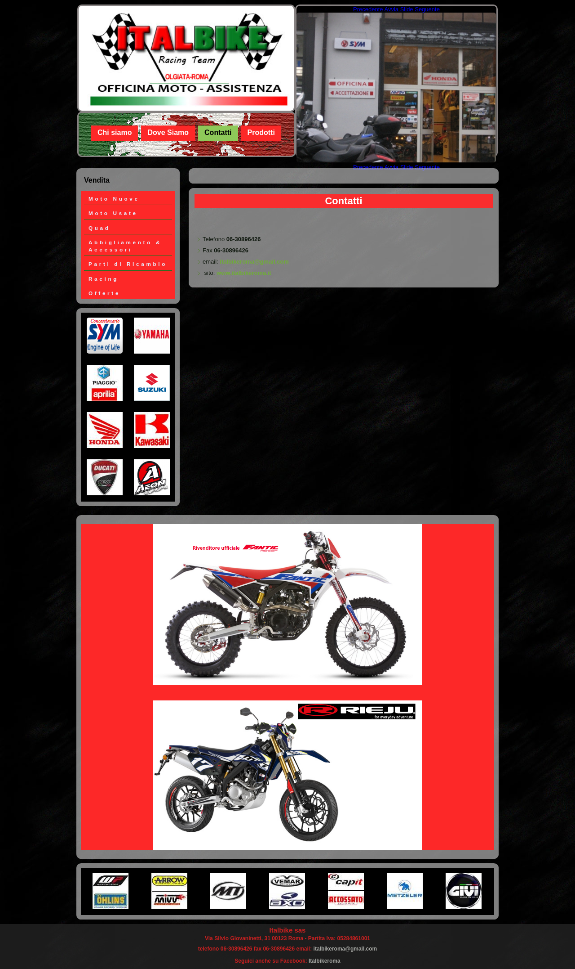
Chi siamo (114, 132)
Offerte (104, 293)
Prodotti (261, 132)
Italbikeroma (325, 961)
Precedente (368, 9)
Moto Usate (113, 213)
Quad (99, 228)
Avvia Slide (399, 9)
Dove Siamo (168, 132)
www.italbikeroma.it (244, 272)
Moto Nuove (114, 199)
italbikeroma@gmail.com (254, 261)
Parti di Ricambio (127, 264)
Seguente (427, 9)
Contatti (217, 132)
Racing (103, 279)
